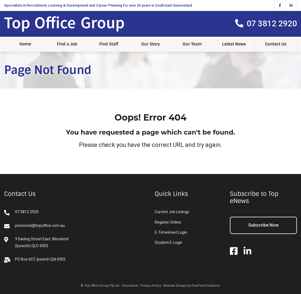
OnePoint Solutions (205, 285)
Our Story (150, 44)
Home (25, 44)
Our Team (192, 44)
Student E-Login (168, 242)
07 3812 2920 (21, 212)
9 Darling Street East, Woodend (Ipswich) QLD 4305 (36, 242)
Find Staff (108, 44)
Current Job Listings (172, 212)
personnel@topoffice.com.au (34, 226)
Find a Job (67, 44)
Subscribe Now (263, 225)
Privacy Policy (151, 285)
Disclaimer (130, 285)
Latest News (234, 44)
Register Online (168, 222)
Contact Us (276, 44)
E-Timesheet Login (171, 232)
